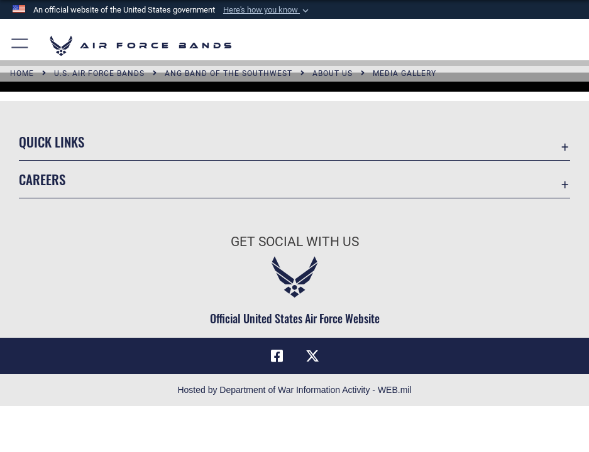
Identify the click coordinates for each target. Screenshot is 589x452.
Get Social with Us (295, 241)
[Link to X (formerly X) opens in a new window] (312, 356)
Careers (42, 179)
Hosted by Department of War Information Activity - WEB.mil (294, 390)
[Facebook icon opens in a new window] (276, 356)
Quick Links (51, 141)
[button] (267, 10)
